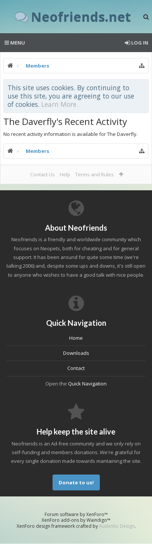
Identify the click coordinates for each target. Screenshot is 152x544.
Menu (15, 42)
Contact (76, 368)
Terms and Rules (94, 174)
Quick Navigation (87, 383)
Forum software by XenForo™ (76, 514)
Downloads (76, 353)
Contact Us (42, 174)
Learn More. (59, 104)
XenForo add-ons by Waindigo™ (76, 520)
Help (65, 174)
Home (76, 337)
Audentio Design (117, 526)
